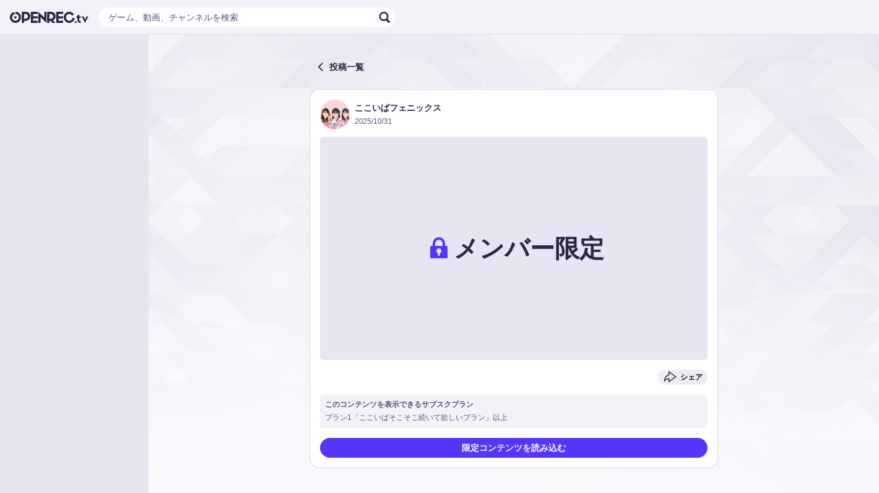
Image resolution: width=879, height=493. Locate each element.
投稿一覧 (340, 67)
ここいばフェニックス (398, 108)
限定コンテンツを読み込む (514, 448)
